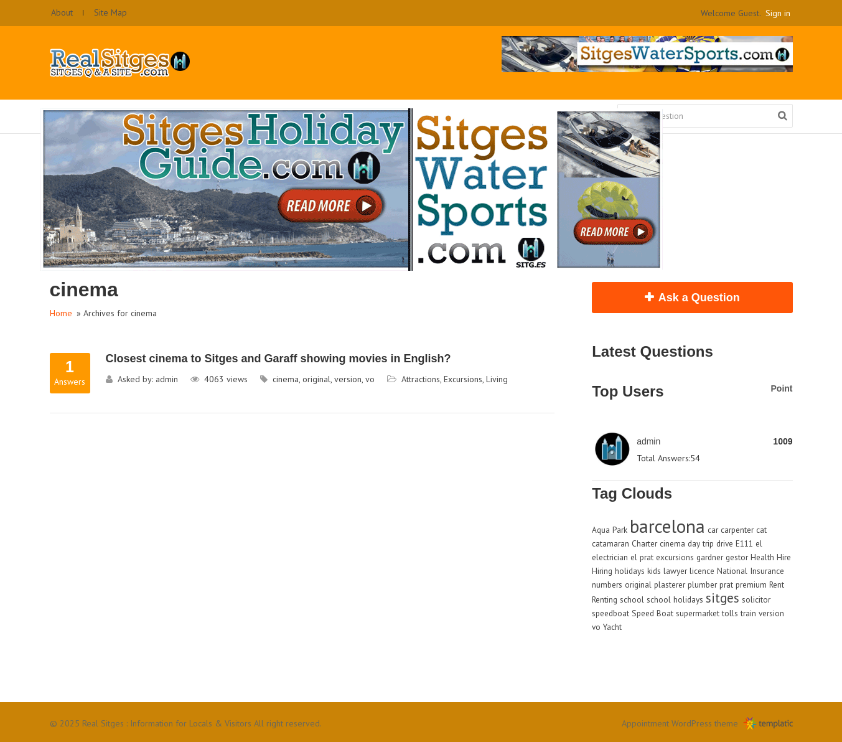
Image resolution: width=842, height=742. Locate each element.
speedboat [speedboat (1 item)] (610, 613)
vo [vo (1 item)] (596, 626)
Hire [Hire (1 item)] (784, 557)
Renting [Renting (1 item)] (604, 599)
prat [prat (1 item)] (726, 584)
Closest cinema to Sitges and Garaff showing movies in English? (278, 358)
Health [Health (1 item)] (762, 557)
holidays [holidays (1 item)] (630, 570)
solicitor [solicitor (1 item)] (756, 599)
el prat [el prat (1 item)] (641, 557)
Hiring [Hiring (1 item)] (602, 570)
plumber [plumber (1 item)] (702, 584)
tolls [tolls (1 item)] (730, 613)
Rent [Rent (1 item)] (776, 584)
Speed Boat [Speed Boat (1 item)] (652, 613)
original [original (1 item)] (638, 584)
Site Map (110, 12)
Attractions (420, 379)
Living (497, 379)
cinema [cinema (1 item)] (672, 543)
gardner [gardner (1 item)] (709, 557)
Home (61, 313)
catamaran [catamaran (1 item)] (610, 543)
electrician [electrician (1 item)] (610, 557)
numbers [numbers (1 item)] (607, 584)
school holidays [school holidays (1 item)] (675, 599)
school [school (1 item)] (632, 599)
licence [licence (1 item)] (702, 570)
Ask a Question (699, 297)
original (316, 379)
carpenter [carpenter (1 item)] (737, 529)
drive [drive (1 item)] (724, 543)
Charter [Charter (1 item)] (644, 543)
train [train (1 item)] (748, 613)
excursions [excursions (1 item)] (675, 557)
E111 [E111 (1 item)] (744, 543)
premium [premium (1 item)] (751, 584)
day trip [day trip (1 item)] (701, 543)
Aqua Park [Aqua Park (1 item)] (609, 529)
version (348, 379)
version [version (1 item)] (771, 613)
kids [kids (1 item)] (654, 570)
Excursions (463, 379)
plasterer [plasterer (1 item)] (669, 584)
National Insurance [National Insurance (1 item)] (750, 570)
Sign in (777, 13)
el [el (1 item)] (758, 543)
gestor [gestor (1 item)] (737, 557)
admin (167, 379)
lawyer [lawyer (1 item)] (675, 570)
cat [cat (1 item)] (761, 529)
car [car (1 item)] (713, 529)
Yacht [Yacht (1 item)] (612, 626)
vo (370, 379)
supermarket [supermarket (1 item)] (697, 613)
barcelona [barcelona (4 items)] (667, 526)
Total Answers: (663, 458)
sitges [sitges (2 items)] (722, 597)
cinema (286, 379)
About (62, 12)
